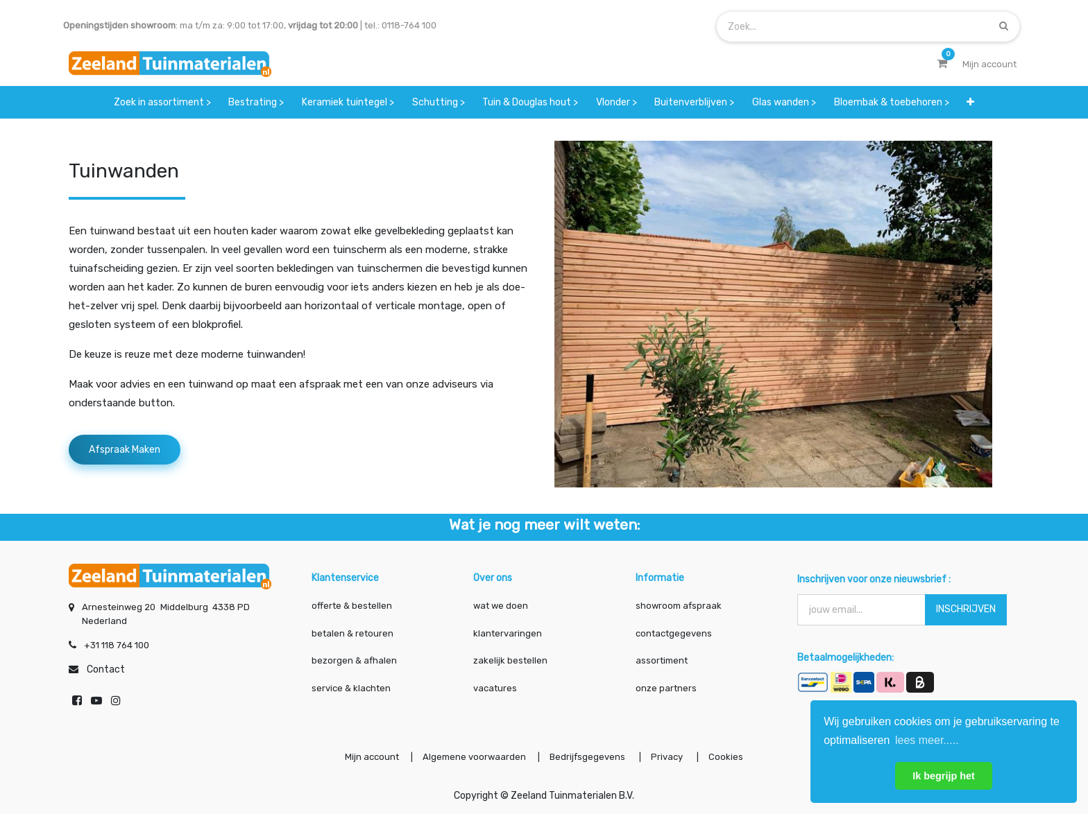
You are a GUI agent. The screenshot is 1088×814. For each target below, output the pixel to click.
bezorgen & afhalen (354, 660)
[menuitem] (162, 102)
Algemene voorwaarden (474, 757)
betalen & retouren (352, 633)
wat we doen (500, 605)
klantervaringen (507, 633)
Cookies (725, 757)
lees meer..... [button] (927, 740)
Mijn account (372, 757)
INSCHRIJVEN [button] (966, 609)
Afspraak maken (124, 450)
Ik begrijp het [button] (943, 775)
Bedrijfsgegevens (588, 757)
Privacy (668, 757)
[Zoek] (1003, 26)
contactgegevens (674, 633)
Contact (106, 669)
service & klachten (351, 688)
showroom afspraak (679, 605)
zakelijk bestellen (510, 660)
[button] (970, 102)
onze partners (666, 688)
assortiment (662, 660)
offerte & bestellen (353, 605)
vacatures (495, 688)
